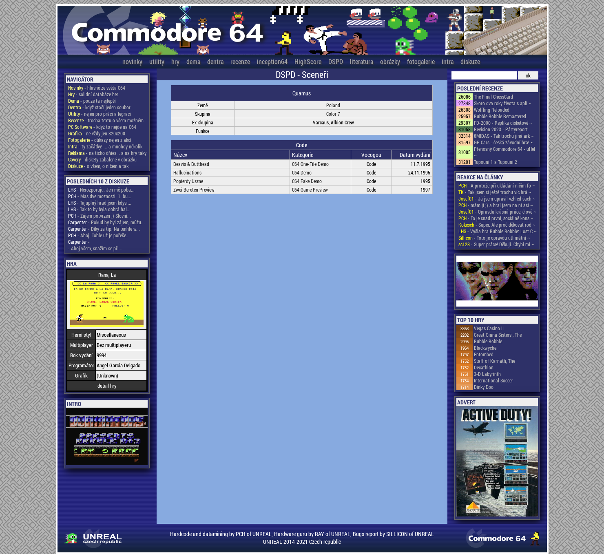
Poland (333, 105)
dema (193, 61)
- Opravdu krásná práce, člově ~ (497, 211)
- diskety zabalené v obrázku (102, 159)
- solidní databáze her (93, 94)
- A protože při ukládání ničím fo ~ (496, 185)
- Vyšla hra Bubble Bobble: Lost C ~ (497, 231)
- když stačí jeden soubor (99, 107)
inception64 (272, 61)
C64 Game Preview (310, 189)
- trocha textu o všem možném (106, 120)
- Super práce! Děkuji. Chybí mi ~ (496, 244)
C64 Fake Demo (307, 181)
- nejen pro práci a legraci (99, 113)
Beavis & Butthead (191, 164)
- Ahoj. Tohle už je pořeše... (99, 235)
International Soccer (493, 380)
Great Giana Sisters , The (498, 334)
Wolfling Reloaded (491, 109)
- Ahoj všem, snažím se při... (95, 248)
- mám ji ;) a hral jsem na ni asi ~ (495, 205)
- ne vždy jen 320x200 (96, 133)
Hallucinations (187, 172)
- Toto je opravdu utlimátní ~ (494, 237)
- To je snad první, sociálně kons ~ (495, 218)
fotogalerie (421, 61)
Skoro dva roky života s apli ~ (502, 103)
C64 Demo (302, 172)
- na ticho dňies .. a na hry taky (107, 153)
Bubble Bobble (488, 341)
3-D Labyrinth (487, 374)
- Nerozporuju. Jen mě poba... (101, 189)
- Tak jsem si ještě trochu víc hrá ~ (494, 192)
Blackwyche (485, 347)
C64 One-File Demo (310, 164)
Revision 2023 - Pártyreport (501, 129)
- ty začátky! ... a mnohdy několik (105, 146)
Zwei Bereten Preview (194, 189)
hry (175, 61)
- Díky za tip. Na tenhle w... (104, 228)
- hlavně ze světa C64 (96, 87)
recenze (240, 61)
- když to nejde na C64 (102, 127)
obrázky (390, 61)
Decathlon (483, 367)
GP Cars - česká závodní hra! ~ (503, 142)
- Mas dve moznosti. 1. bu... (99, 196)
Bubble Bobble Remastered (500, 116)
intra (448, 61)
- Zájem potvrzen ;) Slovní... (99, 215)
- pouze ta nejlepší (92, 100)
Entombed (483, 354)
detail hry (107, 385)
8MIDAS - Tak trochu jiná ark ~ (504, 135)
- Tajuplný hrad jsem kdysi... (99, 202)
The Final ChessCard (493, 96)
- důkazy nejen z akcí (99, 140)
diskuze (470, 61)
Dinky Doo (483, 387)
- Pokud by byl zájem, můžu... (106, 222)
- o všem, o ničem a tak (98, 166)
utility (156, 61)
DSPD (335, 61)
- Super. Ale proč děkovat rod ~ (496, 224)
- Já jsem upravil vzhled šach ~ (496, 198)
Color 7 (333, 113)
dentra (215, 61)
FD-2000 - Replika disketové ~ (503, 122)
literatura (361, 61)
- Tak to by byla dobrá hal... (99, 209)
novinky (132, 61)
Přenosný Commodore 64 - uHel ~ (504, 152)
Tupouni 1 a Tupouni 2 (495, 162)
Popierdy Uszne (188, 181)
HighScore (307, 61)
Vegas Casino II (489, 328)
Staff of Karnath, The (494, 361)
